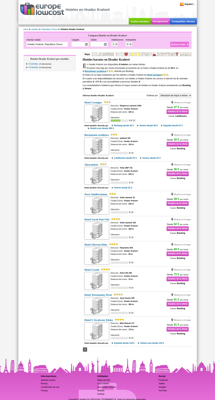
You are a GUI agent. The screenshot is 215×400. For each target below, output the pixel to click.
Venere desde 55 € (149, 125)
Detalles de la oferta (177, 111)
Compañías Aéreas (183, 21)
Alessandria (91, 164)
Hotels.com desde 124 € (152, 343)
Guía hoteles (103, 383)
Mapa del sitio (103, 380)
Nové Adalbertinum (96, 194)
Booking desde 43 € (124, 125)
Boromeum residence (95, 71)
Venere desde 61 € (123, 187)
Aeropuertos (160, 21)
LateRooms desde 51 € (125, 158)
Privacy (44, 390)
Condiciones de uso (50, 387)
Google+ (163, 387)
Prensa (44, 383)
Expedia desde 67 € (173, 125)
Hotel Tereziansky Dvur (98, 294)
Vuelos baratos (139, 21)
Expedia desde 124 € (124, 343)
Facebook (163, 380)
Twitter (162, 383)
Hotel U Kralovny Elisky (99, 319)
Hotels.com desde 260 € (102, 128)
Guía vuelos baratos (106, 387)
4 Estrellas (33, 67)
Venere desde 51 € (152, 158)
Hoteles (100, 390)
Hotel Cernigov (154, 75)
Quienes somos (48, 380)
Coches (100, 394)
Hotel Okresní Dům (96, 244)
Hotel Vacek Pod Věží (97, 219)
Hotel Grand (92, 269)
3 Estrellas (33, 64)
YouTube (163, 390)
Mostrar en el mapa (182, 102)
